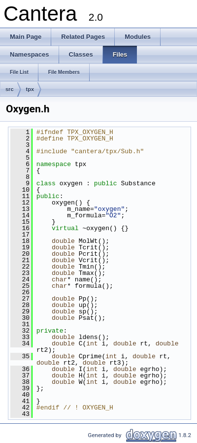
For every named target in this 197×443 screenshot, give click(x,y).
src (9, 89)
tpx (30, 89)
